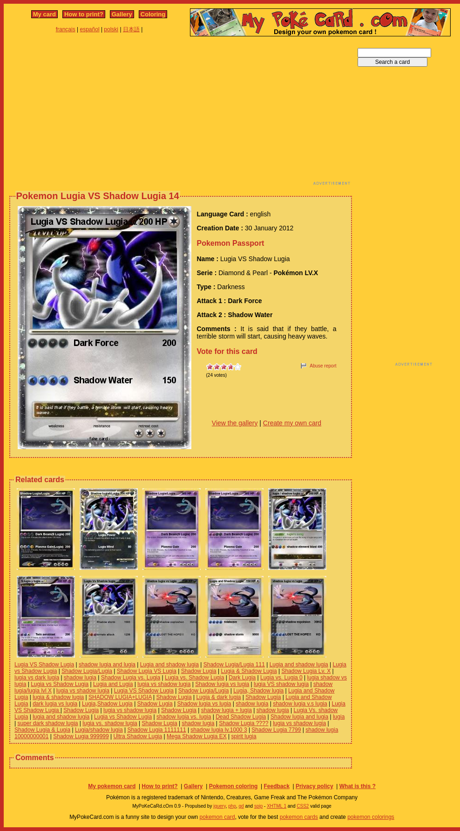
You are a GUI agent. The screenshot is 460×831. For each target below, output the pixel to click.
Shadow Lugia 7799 (276, 730)
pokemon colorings (370, 817)
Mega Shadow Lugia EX (197, 736)
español (90, 29)
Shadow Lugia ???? (243, 723)
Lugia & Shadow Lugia (249, 671)
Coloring (153, 14)
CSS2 (303, 806)
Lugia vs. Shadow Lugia (194, 677)
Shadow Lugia (198, 671)
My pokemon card (111, 786)
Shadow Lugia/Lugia (86, 671)
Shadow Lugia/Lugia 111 (234, 664)
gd (241, 806)
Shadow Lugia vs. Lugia (130, 677)
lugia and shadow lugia (61, 716)
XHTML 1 (276, 806)
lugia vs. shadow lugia (109, 723)
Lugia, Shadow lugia (258, 690)
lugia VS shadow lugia (281, 684)
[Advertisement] (121, 113)
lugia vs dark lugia (36, 677)
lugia (339, 716)
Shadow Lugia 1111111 (156, 730)
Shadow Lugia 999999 (80, 736)
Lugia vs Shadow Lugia (59, 684)
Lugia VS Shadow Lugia (44, 664)
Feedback (276, 786)
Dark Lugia (242, 677)
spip (258, 806)
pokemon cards (299, 817)
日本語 (131, 29)
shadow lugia (80, 677)
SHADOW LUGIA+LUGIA (120, 697)
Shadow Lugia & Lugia (42, 730)
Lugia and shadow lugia (169, 664)
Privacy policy (314, 786)
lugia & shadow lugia (58, 697)
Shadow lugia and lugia (299, 716)
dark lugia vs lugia (55, 703)
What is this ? (357, 786)
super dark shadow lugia (47, 723)
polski (111, 29)
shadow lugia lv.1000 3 (218, 730)
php (232, 806)
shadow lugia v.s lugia (300, 703)
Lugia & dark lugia (218, 697)
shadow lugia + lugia (226, 710)
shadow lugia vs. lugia (183, 716)
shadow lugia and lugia (107, 664)
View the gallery (235, 423)
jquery (219, 806)
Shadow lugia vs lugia (222, 684)
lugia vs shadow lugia (163, 684)
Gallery (122, 14)
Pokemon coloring (233, 786)
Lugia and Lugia (113, 684)
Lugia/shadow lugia (99, 730)
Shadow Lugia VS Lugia (146, 671)
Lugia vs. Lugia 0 (281, 677)
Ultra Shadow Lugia (137, 736)
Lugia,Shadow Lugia (107, 703)
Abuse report (323, 365)
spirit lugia (244, 736)
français (65, 29)
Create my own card (292, 423)
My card (44, 14)
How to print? (83, 14)
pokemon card (217, 817)
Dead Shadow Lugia (241, 716)
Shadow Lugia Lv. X (306, 671)
